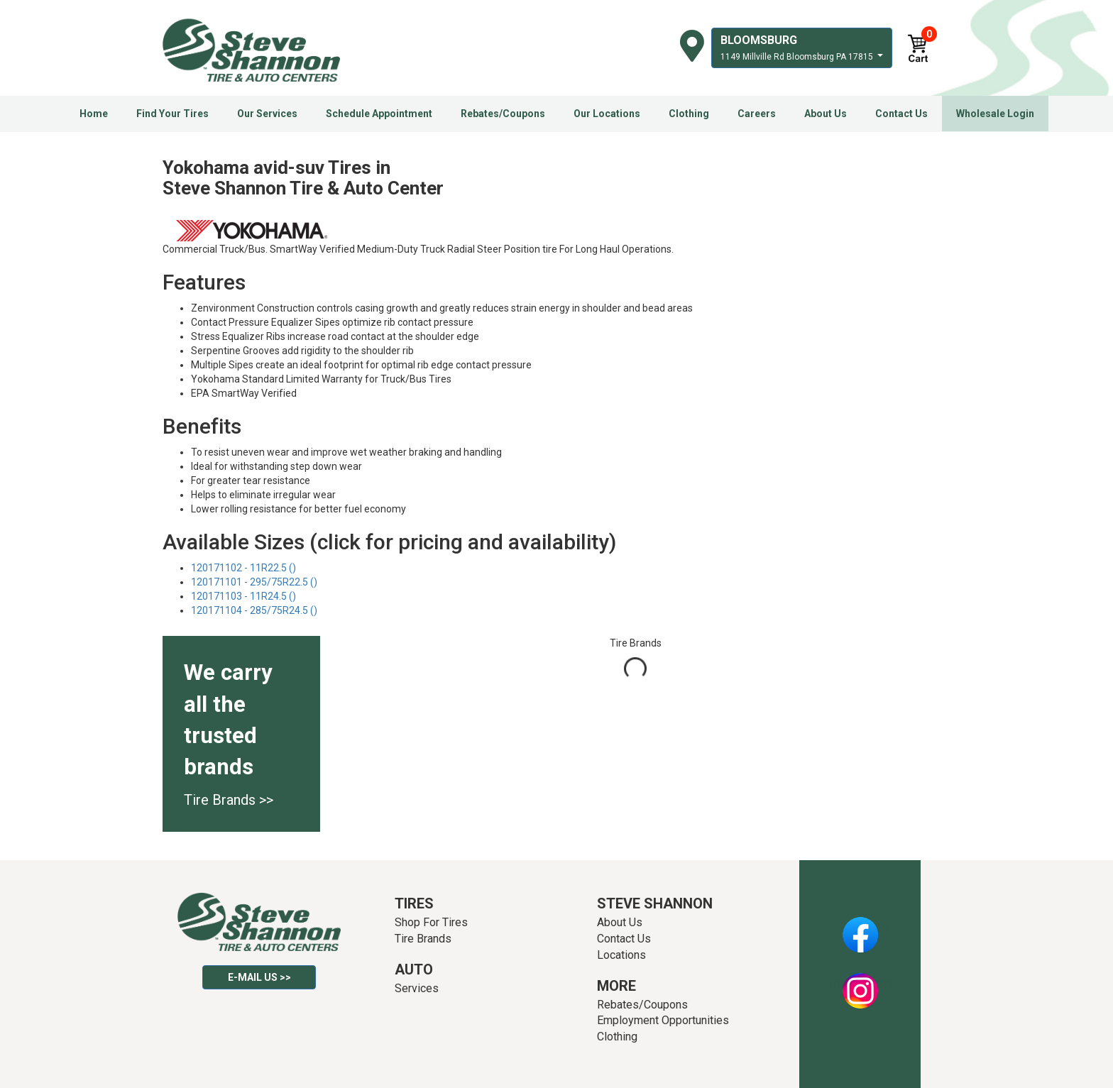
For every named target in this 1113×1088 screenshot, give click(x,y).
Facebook (860, 926)
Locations (621, 955)
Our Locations (607, 113)
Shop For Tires (431, 922)
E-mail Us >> (259, 977)
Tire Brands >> (228, 799)
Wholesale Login (995, 113)
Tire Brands (423, 938)
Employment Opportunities (663, 1020)
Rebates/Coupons (503, 113)
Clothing (689, 113)
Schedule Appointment (379, 113)
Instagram (860, 982)
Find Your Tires (172, 113)
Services (417, 988)
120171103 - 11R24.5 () (243, 596)
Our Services (267, 113)
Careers (757, 113)
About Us (825, 113)
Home (94, 113)
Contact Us (901, 113)
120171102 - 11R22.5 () (243, 567)
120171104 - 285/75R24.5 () (254, 610)
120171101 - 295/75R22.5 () (254, 582)
